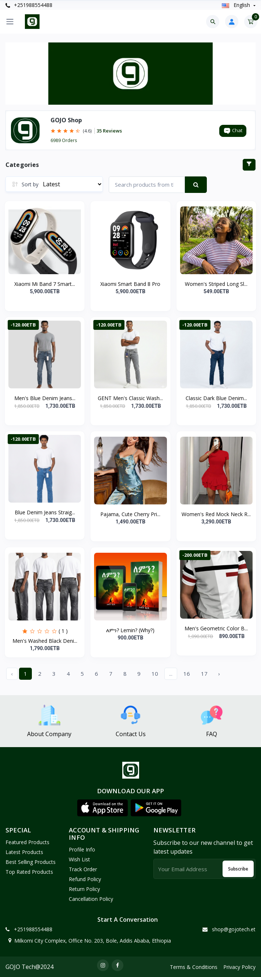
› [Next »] (219, 673)
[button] (102, 807)
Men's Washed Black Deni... (44, 640)
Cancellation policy (91, 898)
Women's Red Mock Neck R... (216, 514)
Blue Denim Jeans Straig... (45, 512)
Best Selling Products (30, 861)
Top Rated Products (29, 871)
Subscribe (238, 869)
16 (186, 673)
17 (204, 673)
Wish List (79, 859)
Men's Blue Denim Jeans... (44, 398)
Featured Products (27, 842)
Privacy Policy (239, 966)
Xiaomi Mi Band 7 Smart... (44, 283)
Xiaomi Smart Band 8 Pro (130, 283)
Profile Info (82, 849)
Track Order (83, 869)
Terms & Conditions (193, 966)
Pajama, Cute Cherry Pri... (130, 514)
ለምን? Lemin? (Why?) (130, 630)
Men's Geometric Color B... (216, 628)
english (236, 4)
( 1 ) (63, 630)
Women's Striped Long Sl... (216, 283)
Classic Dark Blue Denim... (216, 398)
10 (155, 673)
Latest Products (24, 852)
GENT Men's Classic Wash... (130, 398)
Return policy (84, 888)
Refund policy (85, 879)
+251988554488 (28, 4)
